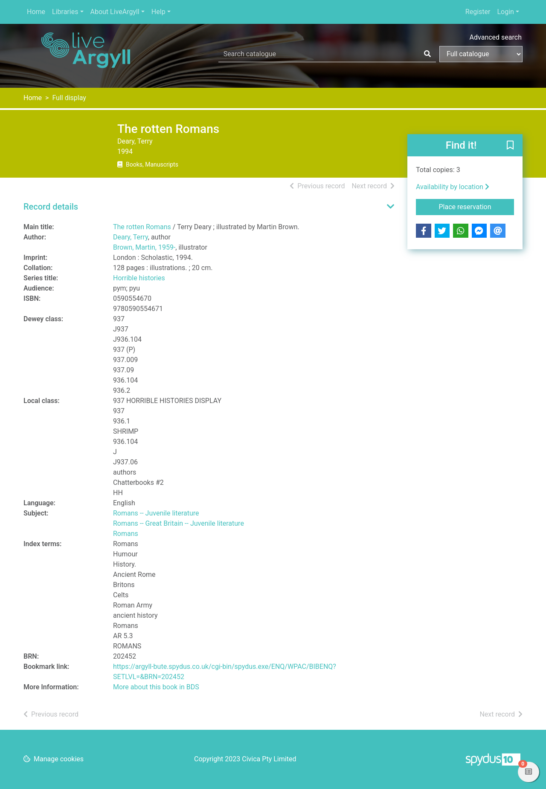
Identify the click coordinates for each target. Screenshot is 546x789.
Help (158, 12)
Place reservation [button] (476, 206)
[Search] (427, 54)
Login (505, 12)
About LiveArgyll (114, 12)
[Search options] (481, 54)
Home (36, 12)
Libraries (65, 12)
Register (478, 12)
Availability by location (452, 187)
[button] (510, 145)
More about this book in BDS (156, 687)
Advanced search (496, 37)
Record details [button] (50, 207)
